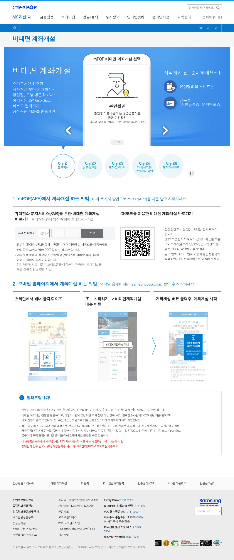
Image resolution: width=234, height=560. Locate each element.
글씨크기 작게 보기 (217, 28)
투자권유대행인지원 (70, 500)
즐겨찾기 (201, 28)
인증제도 (63, 512)
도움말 (52, 435)
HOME (17, 28)
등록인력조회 (90, 500)
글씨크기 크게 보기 (209, 28)
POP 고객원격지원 (69, 523)
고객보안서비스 (67, 517)
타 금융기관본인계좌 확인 (144, 163)
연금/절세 (90, 17)
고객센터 (184, 17)
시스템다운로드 (177, 483)
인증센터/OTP (146, 483)
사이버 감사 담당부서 (25, 529)
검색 (218, 8)
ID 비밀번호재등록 (113, 483)
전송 (92, 233)
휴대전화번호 (26, 233)
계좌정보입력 (117, 161)
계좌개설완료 (171, 161)
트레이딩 (68, 17)
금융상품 (47, 17)
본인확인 (63, 161)
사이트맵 (63, 535)
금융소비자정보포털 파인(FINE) (76, 529)
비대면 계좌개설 (57, 483)
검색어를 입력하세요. (201, 8)
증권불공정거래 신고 (25, 535)
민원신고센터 (207, 483)
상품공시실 (19, 523)
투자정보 (113, 17)
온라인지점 (160, 17)
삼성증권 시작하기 (23, 483)
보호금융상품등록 (23, 517)
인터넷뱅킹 (135, 17)
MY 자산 (19, 17)
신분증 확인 (90, 161)
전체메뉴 (209, 17)
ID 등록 (85, 483)
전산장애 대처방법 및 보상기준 (76, 506)
